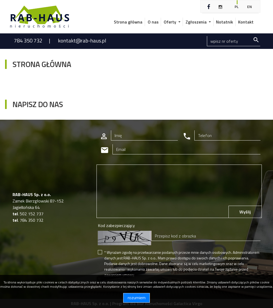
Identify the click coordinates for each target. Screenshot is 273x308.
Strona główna (128, 22)
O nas (153, 22)
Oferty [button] (170, 22)
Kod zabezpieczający (116, 225)
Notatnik (224, 22)
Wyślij (245, 212)
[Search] (233, 41)
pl (237, 6)
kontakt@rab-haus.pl (82, 40)
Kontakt (246, 22)
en (249, 6)
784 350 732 (28, 40)
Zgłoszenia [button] (197, 22)
